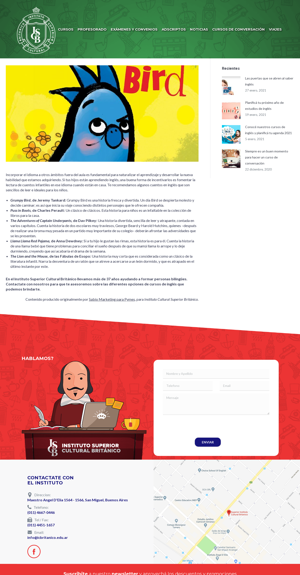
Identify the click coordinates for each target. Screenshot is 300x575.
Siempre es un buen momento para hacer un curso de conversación (266, 157)
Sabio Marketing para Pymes (112, 299)
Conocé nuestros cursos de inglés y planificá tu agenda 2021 (268, 130)
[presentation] (198, 426)
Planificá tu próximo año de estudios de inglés (264, 106)
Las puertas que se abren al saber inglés (269, 81)
